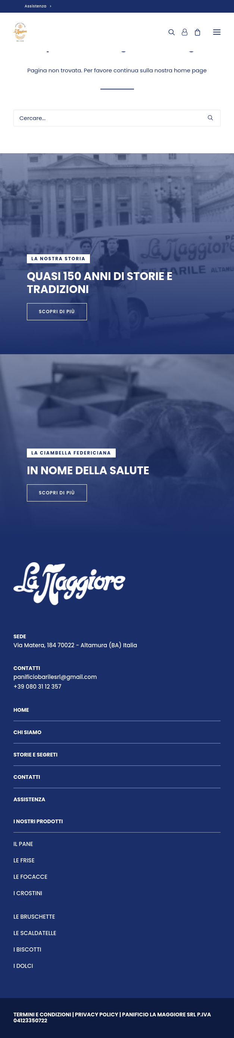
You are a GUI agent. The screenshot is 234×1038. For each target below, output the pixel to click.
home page (190, 70)
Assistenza (38, 6)
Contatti (26, 777)
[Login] (181, 32)
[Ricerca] (168, 32)
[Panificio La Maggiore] (20, 32)
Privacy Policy (96, 1014)
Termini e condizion (41, 1014)
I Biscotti (27, 949)
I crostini (27, 893)
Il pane (23, 844)
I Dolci (23, 966)
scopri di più (57, 493)
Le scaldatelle (34, 933)
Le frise (24, 860)
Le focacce (30, 877)
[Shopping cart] (194, 32)
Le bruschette (34, 917)
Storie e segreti (35, 754)
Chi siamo (27, 732)
